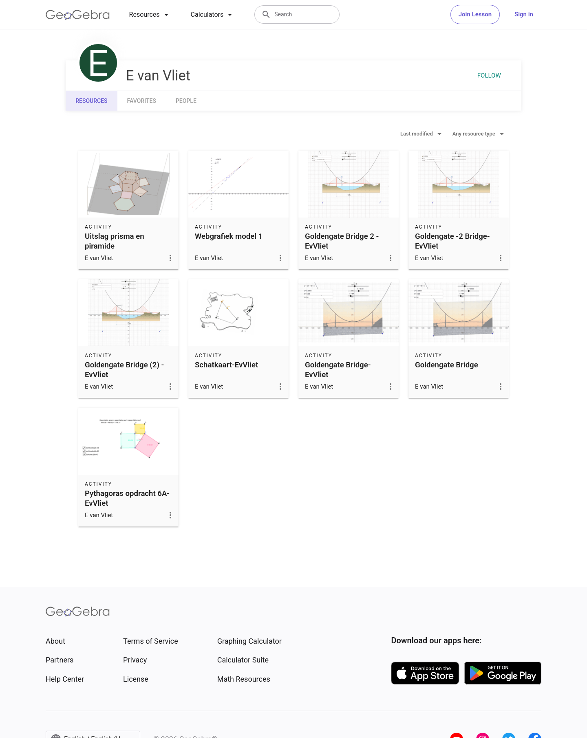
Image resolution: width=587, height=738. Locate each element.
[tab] (150, 15)
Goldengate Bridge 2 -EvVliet (342, 241)
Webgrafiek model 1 (229, 236)
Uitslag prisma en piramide (114, 241)
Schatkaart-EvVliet (226, 364)
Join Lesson (475, 14)
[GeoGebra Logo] (78, 15)
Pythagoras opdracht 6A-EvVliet (127, 498)
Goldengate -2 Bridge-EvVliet (452, 241)
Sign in (523, 14)
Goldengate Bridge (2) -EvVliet (124, 369)
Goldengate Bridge (446, 364)
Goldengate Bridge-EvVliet (338, 369)
